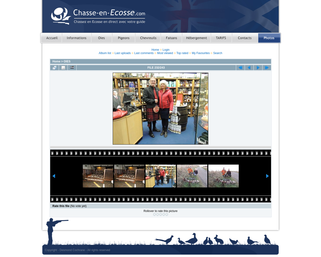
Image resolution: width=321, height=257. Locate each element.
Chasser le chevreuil (147, 38)
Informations (76, 38)
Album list (105, 53)
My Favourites (201, 53)
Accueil (51, 38)
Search (217, 53)
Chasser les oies (101, 38)
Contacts (245, 38)
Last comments (144, 53)
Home (155, 49)
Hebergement (196, 38)
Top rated (182, 53)
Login (166, 49)
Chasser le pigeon (123, 38)
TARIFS (221, 38)
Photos (269, 38)
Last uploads (123, 53)
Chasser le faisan (171, 38)
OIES (67, 61)
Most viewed (165, 53)
